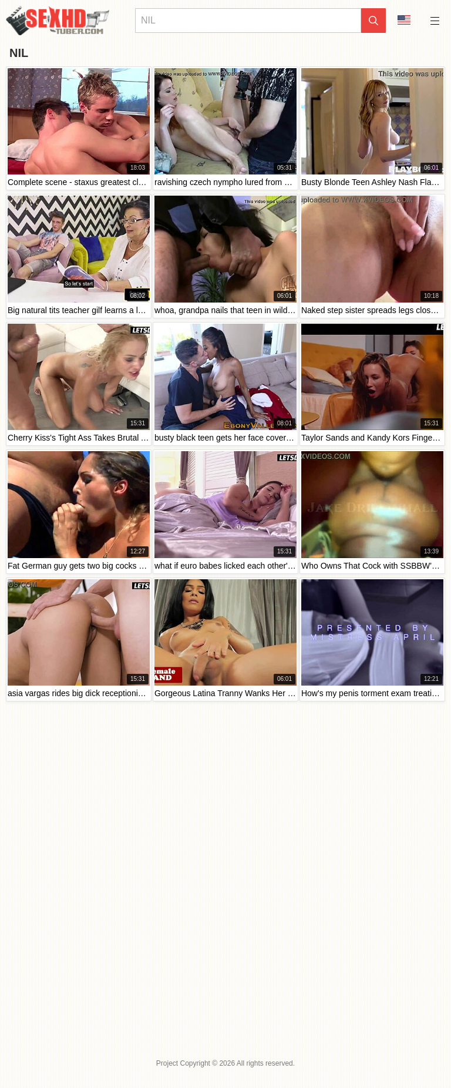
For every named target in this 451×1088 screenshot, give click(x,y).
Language (404, 20)
